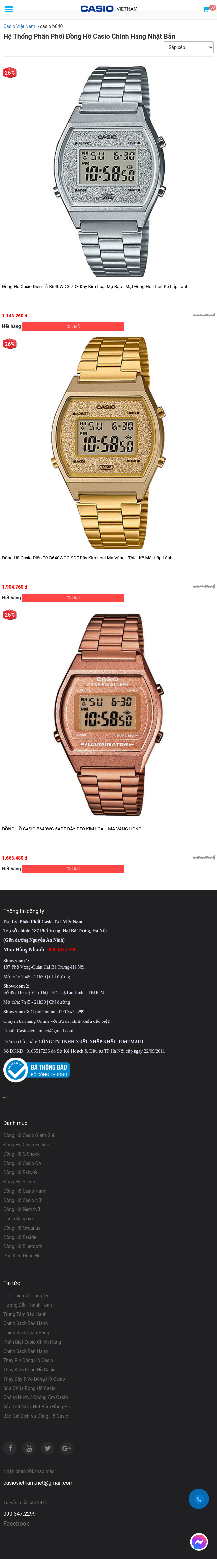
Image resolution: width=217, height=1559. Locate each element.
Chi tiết (73, 326)
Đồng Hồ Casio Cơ (22, 1163)
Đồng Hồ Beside (19, 1237)
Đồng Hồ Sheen (19, 1181)
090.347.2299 (19, 1514)
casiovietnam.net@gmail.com (38, 1483)
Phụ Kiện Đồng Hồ (22, 1255)
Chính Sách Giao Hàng (26, 1332)
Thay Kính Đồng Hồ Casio (29, 1369)
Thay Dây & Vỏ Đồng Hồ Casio (34, 1379)
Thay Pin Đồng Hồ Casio (28, 1360)
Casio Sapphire (18, 1218)
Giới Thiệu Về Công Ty (25, 1295)
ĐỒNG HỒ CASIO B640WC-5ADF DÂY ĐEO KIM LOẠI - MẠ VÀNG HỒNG (71, 828)
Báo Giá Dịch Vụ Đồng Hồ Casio (35, 1416)
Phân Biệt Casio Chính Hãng (32, 1342)
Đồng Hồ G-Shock (21, 1154)
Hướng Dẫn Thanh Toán (27, 1305)
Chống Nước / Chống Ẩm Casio (35, 1397)
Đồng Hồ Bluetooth (22, 1246)
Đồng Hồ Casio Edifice (26, 1144)
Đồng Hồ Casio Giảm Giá (28, 1135)
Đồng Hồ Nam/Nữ (21, 1209)
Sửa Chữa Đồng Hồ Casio (29, 1388)
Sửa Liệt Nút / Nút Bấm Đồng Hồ (36, 1406)
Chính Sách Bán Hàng (25, 1351)
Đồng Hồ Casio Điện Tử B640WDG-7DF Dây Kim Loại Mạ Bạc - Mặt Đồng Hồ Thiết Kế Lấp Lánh (95, 286)
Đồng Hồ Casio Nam (24, 1191)
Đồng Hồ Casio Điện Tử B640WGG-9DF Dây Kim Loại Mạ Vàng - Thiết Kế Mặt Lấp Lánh (87, 557)
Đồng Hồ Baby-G (20, 1172)
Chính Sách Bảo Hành (25, 1323)
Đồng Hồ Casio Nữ (22, 1200)
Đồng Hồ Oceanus (22, 1228)
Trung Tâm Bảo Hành (25, 1314)
